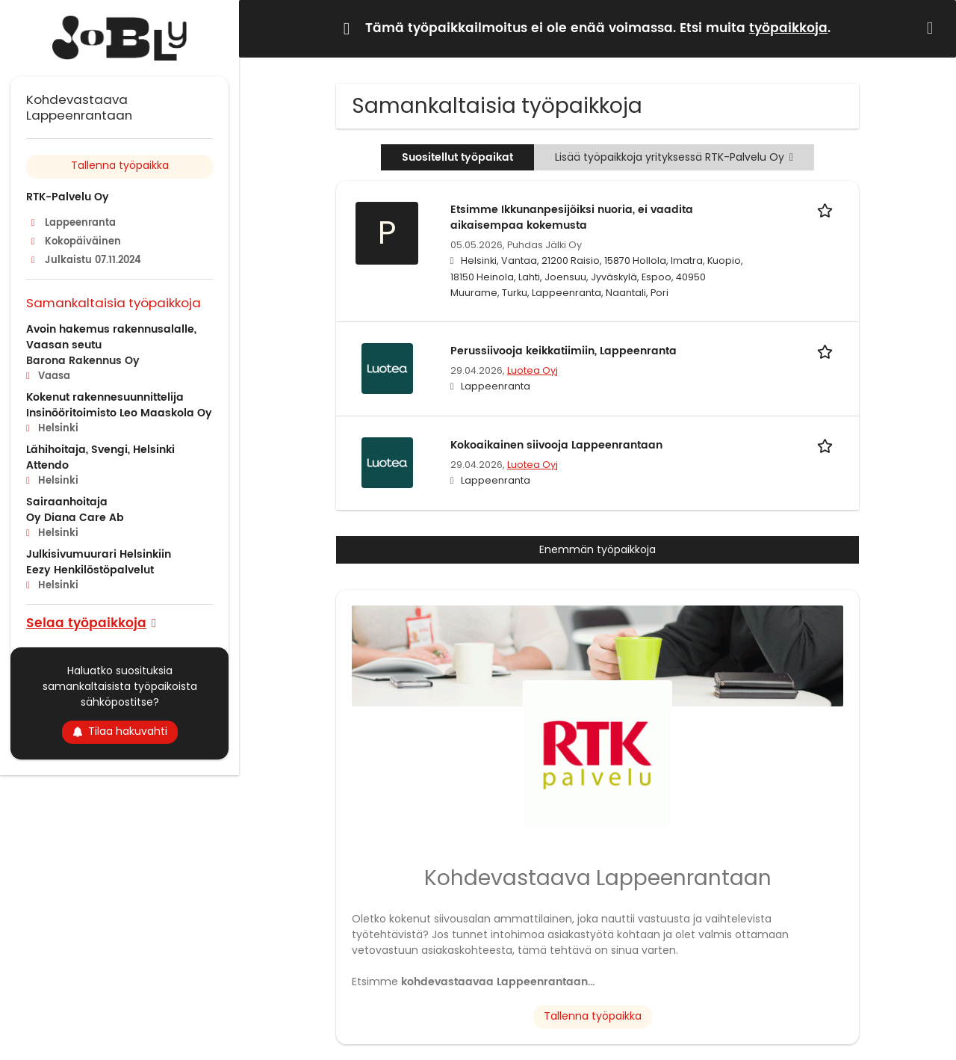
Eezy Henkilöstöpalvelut (90, 570)
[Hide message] (933, 28)
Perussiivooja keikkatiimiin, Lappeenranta (563, 351)
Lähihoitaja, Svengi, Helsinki (100, 449)
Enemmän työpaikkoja (597, 549)
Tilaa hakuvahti (119, 731)
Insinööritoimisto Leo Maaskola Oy (119, 413)
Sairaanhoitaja (67, 502)
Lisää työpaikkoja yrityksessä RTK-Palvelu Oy (674, 157)
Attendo (47, 465)
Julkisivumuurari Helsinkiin (98, 554)
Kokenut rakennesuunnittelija (105, 397)
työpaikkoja (788, 28)
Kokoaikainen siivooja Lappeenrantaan (556, 445)
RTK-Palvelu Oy (67, 197)
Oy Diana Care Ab (75, 517)
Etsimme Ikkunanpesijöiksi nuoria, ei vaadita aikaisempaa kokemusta (571, 217)
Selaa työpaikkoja (86, 622)
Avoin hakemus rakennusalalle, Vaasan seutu (111, 337)
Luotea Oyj (532, 370)
